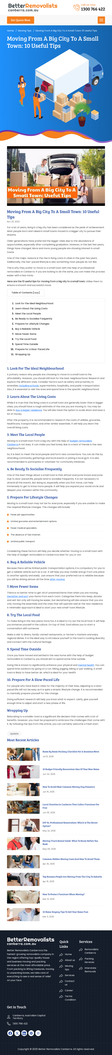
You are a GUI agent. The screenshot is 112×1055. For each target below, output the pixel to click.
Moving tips (24, 30)
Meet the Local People (28, 313)
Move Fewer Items (25, 334)
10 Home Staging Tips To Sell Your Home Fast (65, 911)
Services (70, 975)
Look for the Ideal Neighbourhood (34, 303)
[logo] (32, 7)
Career (69, 990)
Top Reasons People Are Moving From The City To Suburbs (72, 876)
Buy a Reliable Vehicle (27, 329)
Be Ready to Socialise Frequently (33, 318)
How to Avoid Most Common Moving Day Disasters (69, 786)
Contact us (70, 982)
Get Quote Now (20, 20)
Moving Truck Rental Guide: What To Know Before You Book (70, 842)
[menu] (101, 20)
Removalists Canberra (91, 951)
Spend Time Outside (26, 344)
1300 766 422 (20, 1023)
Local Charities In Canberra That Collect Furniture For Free (71, 806)
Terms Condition (70, 998)
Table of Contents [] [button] (26, 293)
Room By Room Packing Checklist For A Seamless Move (71, 751)
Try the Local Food (25, 339)
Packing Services (89, 960)
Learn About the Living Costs (31, 308)
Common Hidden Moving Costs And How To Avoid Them (71, 858)
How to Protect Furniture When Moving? (64, 894)
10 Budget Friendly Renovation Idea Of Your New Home (71, 769)
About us (70, 960)
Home (10, 30)
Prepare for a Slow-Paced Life (32, 349)
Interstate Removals (90, 969)
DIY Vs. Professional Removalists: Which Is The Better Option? (70, 824)
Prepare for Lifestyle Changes (32, 323)
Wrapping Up (22, 354)
